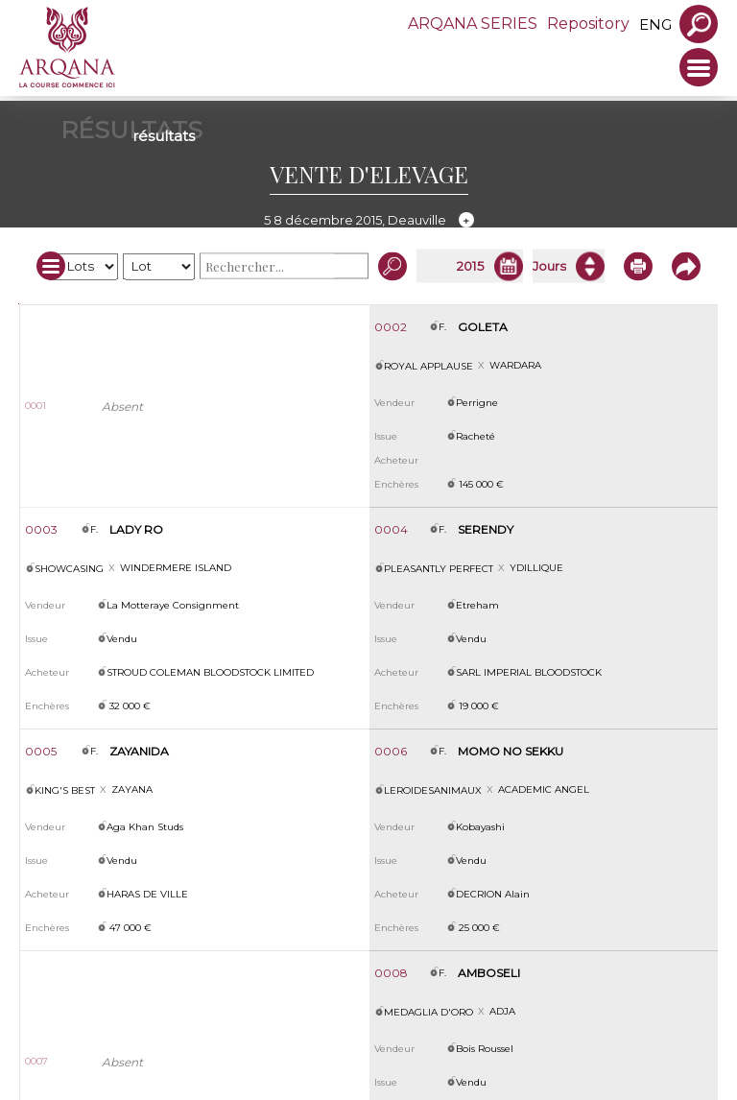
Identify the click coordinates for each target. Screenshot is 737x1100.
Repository (588, 23)
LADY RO (136, 529)
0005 (41, 751)
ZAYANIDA (139, 751)
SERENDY (485, 529)
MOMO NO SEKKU (510, 751)
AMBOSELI (489, 973)
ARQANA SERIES (472, 23)
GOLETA (483, 327)
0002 (390, 327)
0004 (391, 529)
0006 (390, 751)
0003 (41, 529)
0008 (391, 973)
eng (655, 24)
